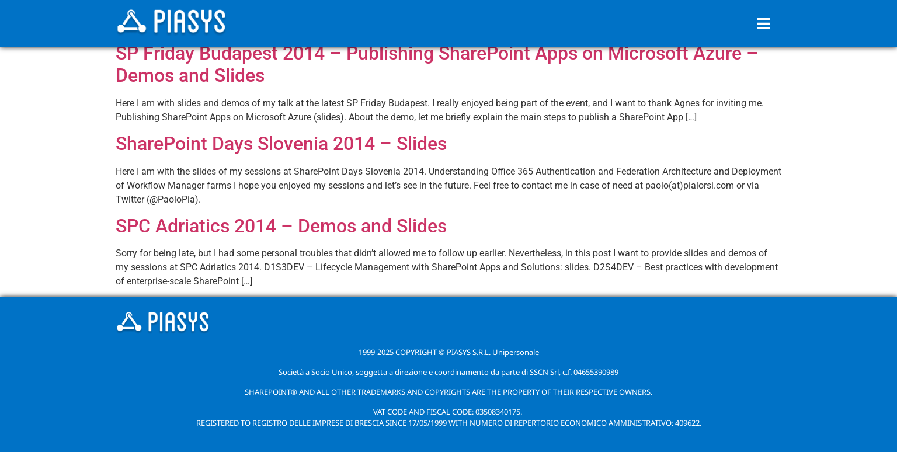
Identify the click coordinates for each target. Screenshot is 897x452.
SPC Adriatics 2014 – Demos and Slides (281, 226)
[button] (764, 23)
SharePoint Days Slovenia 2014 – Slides (281, 144)
